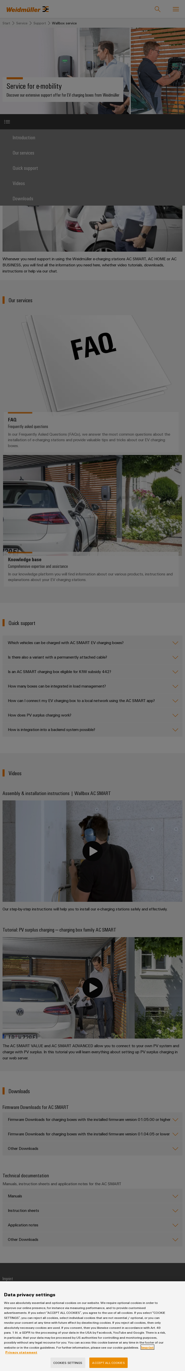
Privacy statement (21, 1357)
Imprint (147, 1352)
